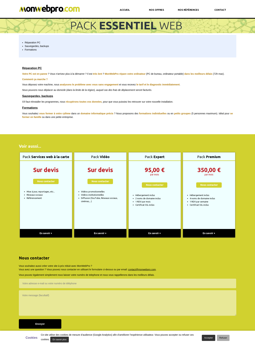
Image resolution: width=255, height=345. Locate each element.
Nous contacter (46, 181)
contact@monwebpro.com (142, 269)
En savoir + (46, 233)
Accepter (208, 337)
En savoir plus (60, 339)
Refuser (223, 337)
